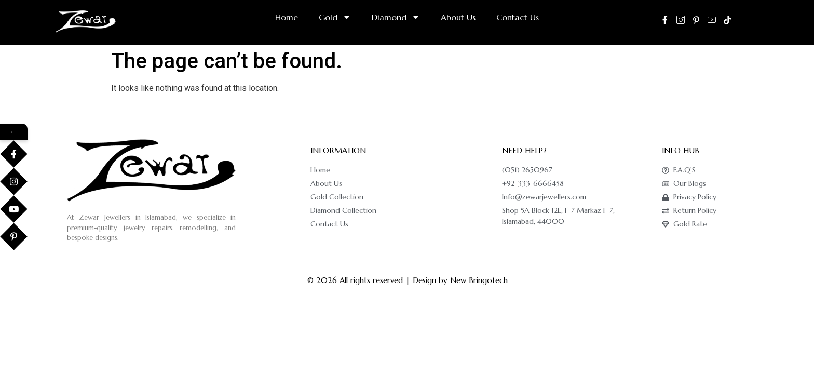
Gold (335, 17)
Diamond (396, 17)
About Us (458, 17)
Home (286, 17)
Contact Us (517, 17)
